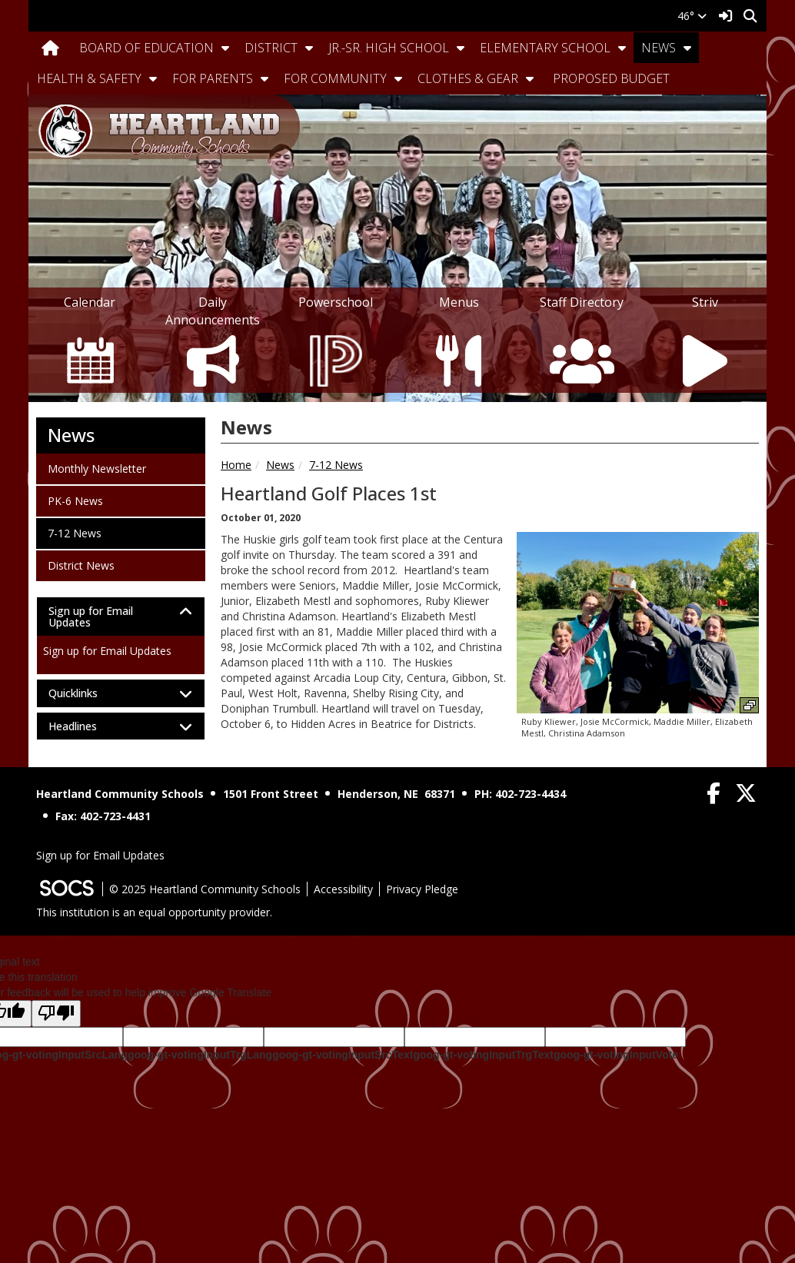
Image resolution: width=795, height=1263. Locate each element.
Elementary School (545, 47)
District (271, 47)
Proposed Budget (611, 78)
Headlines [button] (86, 726)
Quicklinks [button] (86, 693)
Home (236, 464)
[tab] (121, 616)
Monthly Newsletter (96, 468)
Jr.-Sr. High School (388, 47)
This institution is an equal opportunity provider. (154, 912)
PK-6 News (75, 500)
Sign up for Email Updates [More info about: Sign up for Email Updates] (107, 650)
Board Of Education (146, 47)
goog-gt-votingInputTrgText (483, 1055)
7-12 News (336, 464)
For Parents (212, 78)
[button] (225, 47)
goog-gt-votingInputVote (616, 1055)
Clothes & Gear (467, 78)
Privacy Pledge (422, 889)
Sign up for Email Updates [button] (90, 617)
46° (692, 15)
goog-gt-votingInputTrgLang (200, 1055)
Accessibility (343, 889)
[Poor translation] (56, 1013)
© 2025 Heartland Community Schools (205, 889)
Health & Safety (89, 78)
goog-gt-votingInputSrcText (342, 1055)
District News (81, 565)
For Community (335, 78)
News (658, 47)
